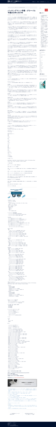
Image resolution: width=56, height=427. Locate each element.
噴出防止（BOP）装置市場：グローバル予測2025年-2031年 (44, 32)
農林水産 (41, 70)
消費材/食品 (41, 62)
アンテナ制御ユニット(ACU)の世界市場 (12, 394)
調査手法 (38, 1)
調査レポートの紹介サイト (15, 1)
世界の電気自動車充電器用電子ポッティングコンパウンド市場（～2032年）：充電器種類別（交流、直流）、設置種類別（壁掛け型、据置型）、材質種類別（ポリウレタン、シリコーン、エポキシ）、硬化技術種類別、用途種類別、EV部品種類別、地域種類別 (22, 390)
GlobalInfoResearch (42, 52)
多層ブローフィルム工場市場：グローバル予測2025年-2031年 (44, 29)
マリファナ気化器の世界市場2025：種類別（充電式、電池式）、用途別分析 (16, 397)
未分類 (40, 61)
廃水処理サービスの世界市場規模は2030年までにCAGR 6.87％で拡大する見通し (17, 408)
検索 (46, 10)
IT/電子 (40, 53)
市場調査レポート (34, 1)
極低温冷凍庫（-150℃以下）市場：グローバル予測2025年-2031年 (44, 20)
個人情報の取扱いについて (43, 1)
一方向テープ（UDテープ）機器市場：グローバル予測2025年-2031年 (44, 46)
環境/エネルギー (42, 66)
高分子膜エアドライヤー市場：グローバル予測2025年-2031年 (44, 43)
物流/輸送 (41, 65)
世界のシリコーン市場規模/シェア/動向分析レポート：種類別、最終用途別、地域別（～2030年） (19, 393)
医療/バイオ (41, 60)
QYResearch (41, 56)
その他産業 (41, 57)
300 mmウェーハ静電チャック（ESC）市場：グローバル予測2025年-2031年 (44, 23)
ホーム (9, 7)
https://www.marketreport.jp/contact (19, 377)
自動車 (40, 69)
